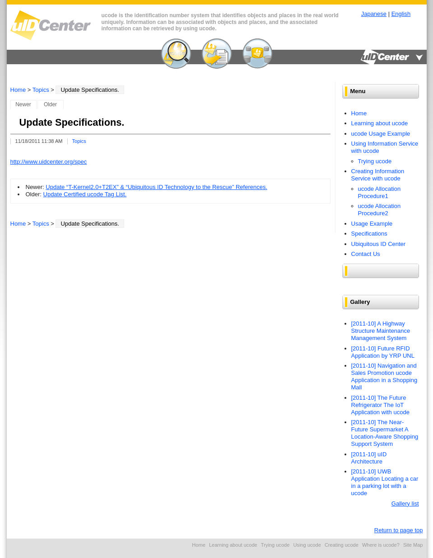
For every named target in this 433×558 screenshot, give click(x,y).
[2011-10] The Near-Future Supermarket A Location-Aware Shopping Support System (385, 433)
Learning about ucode (379, 123)
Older (50, 104)
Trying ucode (375, 161)
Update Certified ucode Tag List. (85, 194)
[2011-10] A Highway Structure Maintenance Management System (380, 330)
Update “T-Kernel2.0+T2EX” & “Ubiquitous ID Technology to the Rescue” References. (156, 187)
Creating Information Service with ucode (378, 175)
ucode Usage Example (380, 133)
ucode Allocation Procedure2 (379, 210)
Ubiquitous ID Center (378, 244)
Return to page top (398, 530)
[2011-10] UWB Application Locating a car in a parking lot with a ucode (385, 482)
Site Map (413, 545)
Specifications (369, 233)
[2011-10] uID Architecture (369, 458)
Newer (23, 104)
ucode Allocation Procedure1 (379, 192)
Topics (41, 89)
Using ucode (307, 545)
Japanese (373, 13)
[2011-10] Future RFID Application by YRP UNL (382, 352)
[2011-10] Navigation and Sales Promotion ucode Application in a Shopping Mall (384, 376)
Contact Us (365, 254)
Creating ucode (342, 545)
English (401, 13)
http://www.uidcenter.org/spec (48, 161)
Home (18, 89)
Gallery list (405, 503)
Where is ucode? (381, 545)
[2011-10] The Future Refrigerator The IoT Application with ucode (380, 405)
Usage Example (372, 223)
